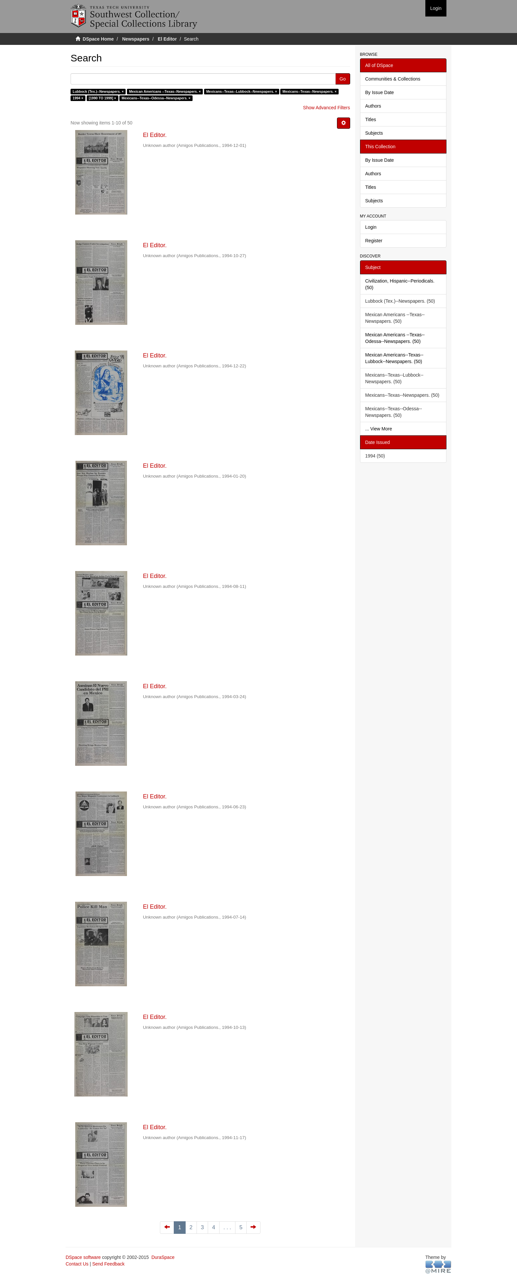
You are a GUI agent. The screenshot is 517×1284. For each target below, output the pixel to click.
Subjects (374, 133)
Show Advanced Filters (326, 107)
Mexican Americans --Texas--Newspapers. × (165, 91)
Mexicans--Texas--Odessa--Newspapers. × (156, 98)
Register (373, 240)
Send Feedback (108, 1264)
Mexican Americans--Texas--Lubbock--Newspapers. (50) (394, 358)
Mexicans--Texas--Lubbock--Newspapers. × (241, 91)
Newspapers (135, 39)
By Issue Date (379, 92)
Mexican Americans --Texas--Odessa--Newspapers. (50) (395, 338)
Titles (370, 119)
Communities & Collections (392, 79)
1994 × (78, 98)
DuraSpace (162, 1257)
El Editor (167, 39)
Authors (373, 106)
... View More (378, 428)
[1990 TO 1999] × (102, 98)
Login (371, 227)
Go (343, 79)
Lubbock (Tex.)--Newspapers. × (98, 91)
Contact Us (77, 1264)
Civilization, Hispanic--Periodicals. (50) (400, 284)
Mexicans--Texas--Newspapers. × (310, 91)
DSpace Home (98, 39)
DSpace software (83, 1257)
